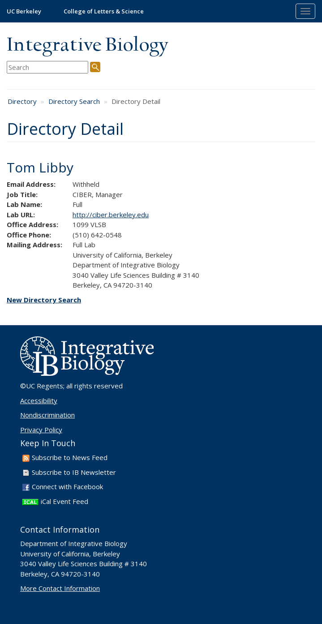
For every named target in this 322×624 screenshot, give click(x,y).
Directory (22, 101)
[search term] (47, 67)
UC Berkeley (24, 11)
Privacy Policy (41, 429)
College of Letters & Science (104, 11)
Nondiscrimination (47, 414)
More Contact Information (60, 588)
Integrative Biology (87, 45)
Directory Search (74, 101)
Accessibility (38, 400)
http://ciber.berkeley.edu (111, 214)
